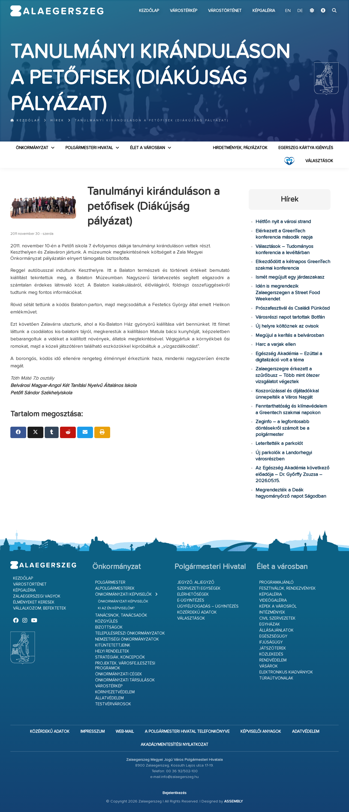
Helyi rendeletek (112, 651)
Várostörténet (225, 11)
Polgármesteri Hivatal (89, 148)
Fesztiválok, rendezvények (287, 588)
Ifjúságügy (271, 642)
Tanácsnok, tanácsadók (121, 615)
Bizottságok (109, 627)
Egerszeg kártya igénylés (305, 148)
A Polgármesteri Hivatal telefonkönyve (187, 732)
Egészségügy (273, 636)
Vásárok (268, 666)
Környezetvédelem (115, 692)
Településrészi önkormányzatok (130, 633)
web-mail (125, 732)
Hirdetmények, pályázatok (240, 148)
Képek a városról (278, 606)
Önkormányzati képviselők (123, 594)
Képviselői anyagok (260, 732)
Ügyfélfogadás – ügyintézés (208, 606)
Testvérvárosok (113, 704)
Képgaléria (263, 11)
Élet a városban (147, 148)
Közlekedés (271, 654)
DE (300, 11)
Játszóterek (272, 648)
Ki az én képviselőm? (116, 608)
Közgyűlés (106, 621)
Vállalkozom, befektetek (39, 608)
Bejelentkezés (174, 793)
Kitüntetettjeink (112, 645)
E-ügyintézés (190, 600)
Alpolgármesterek (115, 588)
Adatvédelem (305, 732)
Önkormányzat (32, 148)
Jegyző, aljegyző (195, 582)
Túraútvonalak (276, 678)
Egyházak (269, 624)
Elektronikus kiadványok (286, 672)
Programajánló (276, 582)
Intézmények (272, 612)
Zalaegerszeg (56, 10)
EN (288, 11)
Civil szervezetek (277, 618)
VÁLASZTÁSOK (319, 161)
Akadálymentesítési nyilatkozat (174, 745)
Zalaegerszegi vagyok (37, 596)
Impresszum (92, 732)
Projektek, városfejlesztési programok (125, 665)
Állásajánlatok (276, 630)
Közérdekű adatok (197, 612)
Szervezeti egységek (199, 588)
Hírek (57, 120)
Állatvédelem (109, 698)
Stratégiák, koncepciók (120, 657)
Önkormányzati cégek (118, 674)
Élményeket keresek (34, 602)
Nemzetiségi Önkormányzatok (127, 639)
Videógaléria (273, 600)
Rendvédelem (273, 660)
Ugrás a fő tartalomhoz (325, 2)
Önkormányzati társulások (125, 680)
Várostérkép (183, 11)
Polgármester (110, 582)
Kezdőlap (149, 11)
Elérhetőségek (193, 594)
